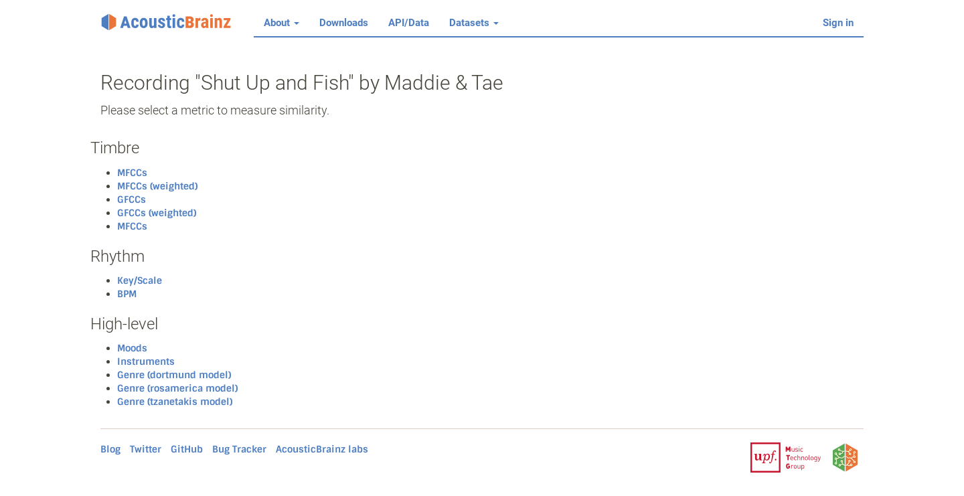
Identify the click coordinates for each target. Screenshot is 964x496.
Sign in (838, 23)
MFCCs (132, 173)
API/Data (408, 23)
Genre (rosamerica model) (177, 388)
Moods (132, 348)
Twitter (145, 449)
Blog (110, 449)
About (281, 23)
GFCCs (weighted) (156, 213)
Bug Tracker (239, 449)
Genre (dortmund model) (174, 375)
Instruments (146, 361)
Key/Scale (139, 280)
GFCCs (131, 199)
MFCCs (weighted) (157, 186)
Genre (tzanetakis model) (174, 402)
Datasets (474, 23)
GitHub (187, 449)
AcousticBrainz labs (322, 449)
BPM (127, 294)
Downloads (343, 23)
